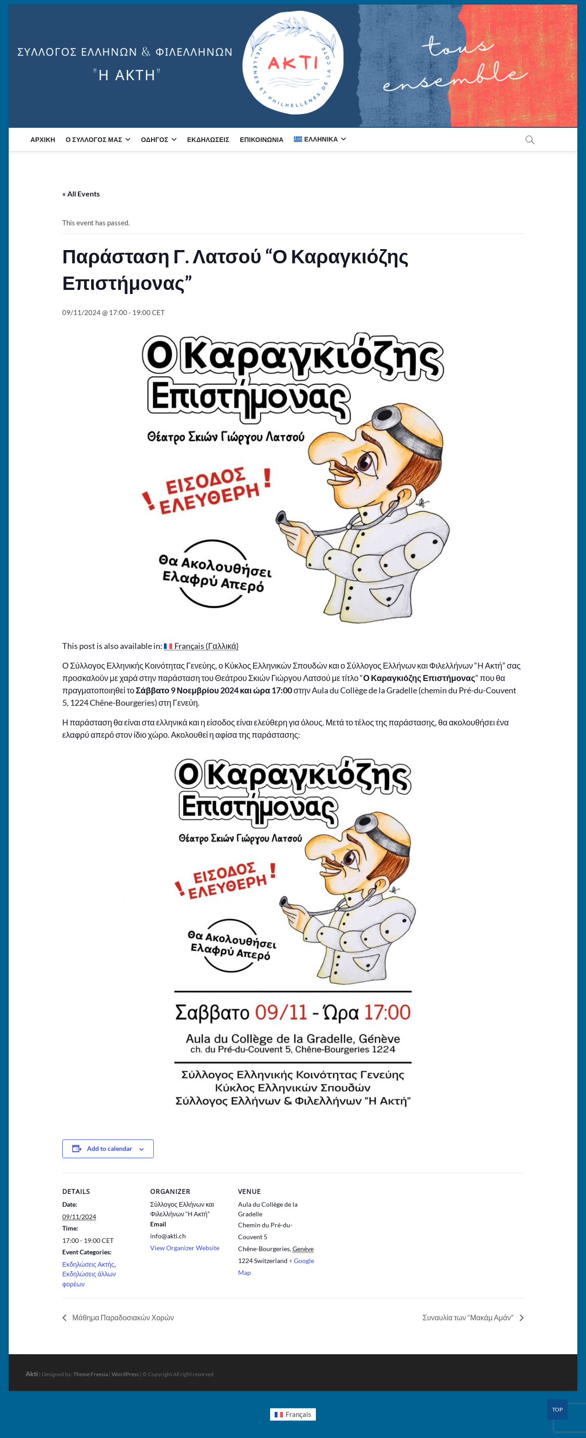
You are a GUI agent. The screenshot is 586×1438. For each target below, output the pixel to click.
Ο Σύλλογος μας (94, 139)
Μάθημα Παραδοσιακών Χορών (122, 1317)
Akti (32, 1374)
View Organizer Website (184, 1248)
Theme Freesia (90, 1374)
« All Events (81, 193)
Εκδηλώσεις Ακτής (88, 1264)
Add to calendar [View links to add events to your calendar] (109, 1148)
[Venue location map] (374, 1235)
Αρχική (42, 139)
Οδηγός (154, 139)
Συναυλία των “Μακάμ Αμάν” (469, 1317)
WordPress (125, 1374)
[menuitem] (320, 139)
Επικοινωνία (261, 139)
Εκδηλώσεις (208, 139)
